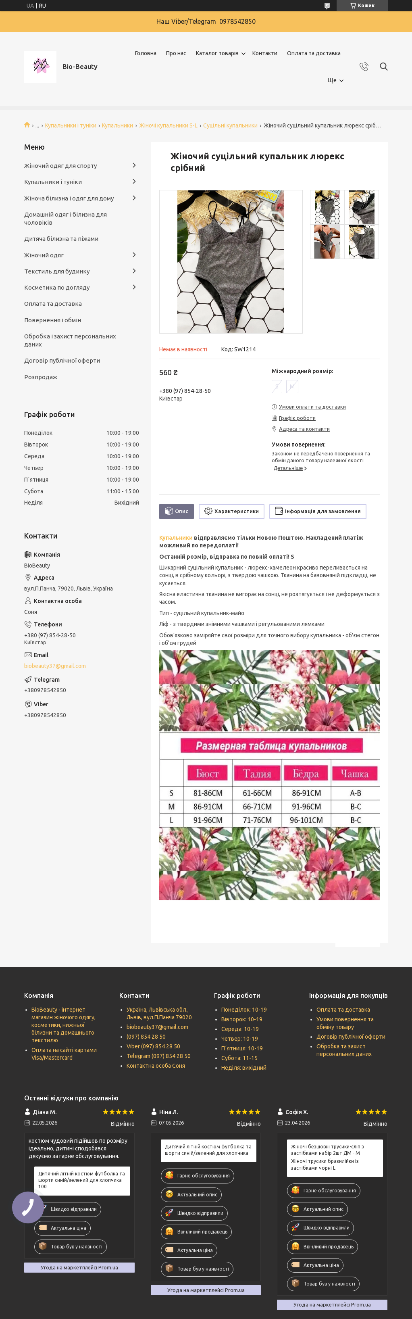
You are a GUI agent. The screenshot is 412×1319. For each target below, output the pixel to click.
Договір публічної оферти (62, 360)
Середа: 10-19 (240, 1029)
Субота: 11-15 (239, 1058)
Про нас (176, 53)
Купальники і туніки (70, 125)
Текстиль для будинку (56, 271)
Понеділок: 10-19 (244, 1009)
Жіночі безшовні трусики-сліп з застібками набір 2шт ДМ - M (327, 1150)
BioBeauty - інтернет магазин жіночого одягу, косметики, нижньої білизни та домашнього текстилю (63, 1025)
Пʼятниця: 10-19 (242, 1048)
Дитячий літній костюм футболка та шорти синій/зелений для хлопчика (208, 1150)
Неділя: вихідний (243, 1067)
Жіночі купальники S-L (168, 125)
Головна (145, 53)
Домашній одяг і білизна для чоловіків (65, 218)
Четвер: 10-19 (239, 1038)
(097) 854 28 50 (146, 1036)
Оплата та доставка (314, 53)
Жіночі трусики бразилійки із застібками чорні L (325, 1164)
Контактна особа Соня (156, 1065)
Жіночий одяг (44, 255)
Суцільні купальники (230, 125)
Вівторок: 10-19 (241, 1019)
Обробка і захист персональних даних (70, 340)
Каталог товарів (217, 53)
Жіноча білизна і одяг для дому (69, 198)
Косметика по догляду (56, 287)
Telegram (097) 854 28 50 (159, 1056)
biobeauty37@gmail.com (55, 666)
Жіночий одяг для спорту (60, 165)
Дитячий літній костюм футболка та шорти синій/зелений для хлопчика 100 (81, 1180)
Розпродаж (40, 377)
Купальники (117, 125)
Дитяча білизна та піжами (61, 238)
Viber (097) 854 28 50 (153, 1046)
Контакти (264, 53)
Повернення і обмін (52, 320)
